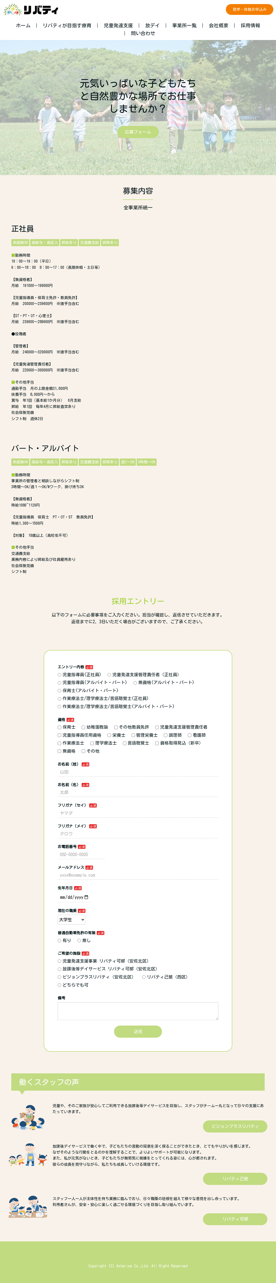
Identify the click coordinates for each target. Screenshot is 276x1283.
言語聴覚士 (136, 743)
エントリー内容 (71, 667)
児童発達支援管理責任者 (181, 727)
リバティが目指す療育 (67, 25)
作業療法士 (71, 743)
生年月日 (65, 888)
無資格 (66, 751)
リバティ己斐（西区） (166, 977)
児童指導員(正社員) (79, 674)
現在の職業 (67, 911)
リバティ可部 (235, 1219)
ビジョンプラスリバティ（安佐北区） (97, 977)
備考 (61, 998)
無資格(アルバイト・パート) (163, 682)
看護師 (197, 735)
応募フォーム (138, 132)
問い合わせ (143, 33)
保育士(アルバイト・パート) (88, 690)
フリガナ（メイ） (73, 826)
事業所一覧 (184, 25)
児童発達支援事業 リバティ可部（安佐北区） (104, 961)
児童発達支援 (118, 25)
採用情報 (250, 25)
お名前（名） (69, 785)
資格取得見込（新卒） (179, 743)
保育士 (66, 727)
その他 (90, 751)
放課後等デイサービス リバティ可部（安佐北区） (109, 969)
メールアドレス (71, 867)
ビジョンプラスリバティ (235, 1126)
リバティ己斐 (235, 1179)
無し (84, 940)
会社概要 (218, 25)
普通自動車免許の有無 (76, 933)
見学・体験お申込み (250, 9)
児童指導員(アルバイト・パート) (92, 682)
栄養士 (116, 735)
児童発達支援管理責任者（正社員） (144, 674)
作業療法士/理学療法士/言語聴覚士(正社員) (103, 698)
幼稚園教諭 (95, 727)
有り (64, 940)
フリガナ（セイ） (73, 805)
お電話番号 (67, 847)
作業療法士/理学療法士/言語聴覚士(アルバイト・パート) (116, 706)
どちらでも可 (73, 985)
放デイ (152, 25)
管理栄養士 (145, 735)
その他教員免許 (131, 727)
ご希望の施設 (69, 953)
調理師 (173, 735)
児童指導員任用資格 (79, 735)
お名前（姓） (69, 764)
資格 (61, 720)
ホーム (23, 25)
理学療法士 (103, 743)
